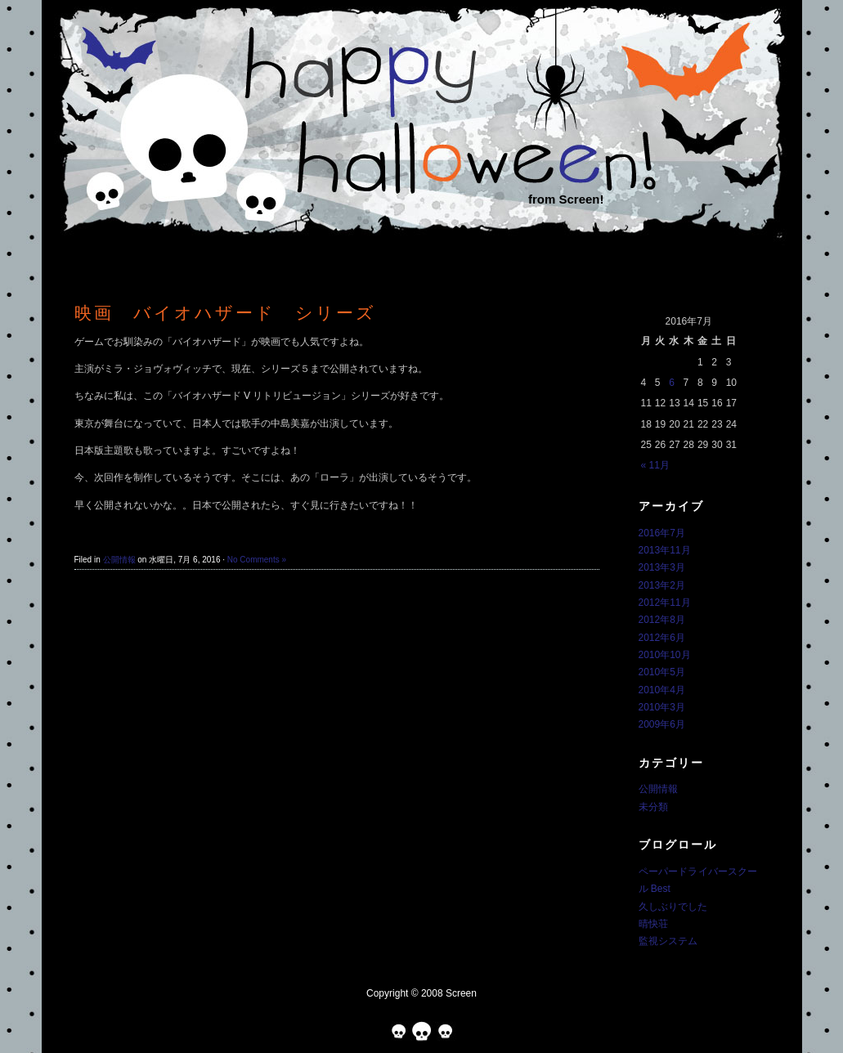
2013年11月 (665, 550)
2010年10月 (665, 655)
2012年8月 (662, 619)
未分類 (653, 807)
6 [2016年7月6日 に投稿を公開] (672, 382)
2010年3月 (662, 707)
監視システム (668, 941)
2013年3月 (662, 567)
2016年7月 (662, 533)
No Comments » (256, 559)
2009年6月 (662, 724)
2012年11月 (665, 602)
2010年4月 (662, 690)
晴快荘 (653, 924)
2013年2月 (662, 585)
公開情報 (119, 559)
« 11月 (655, 465)
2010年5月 (662, 672)
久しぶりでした (673, 906)
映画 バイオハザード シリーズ (225, 312)
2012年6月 (662, 637)
